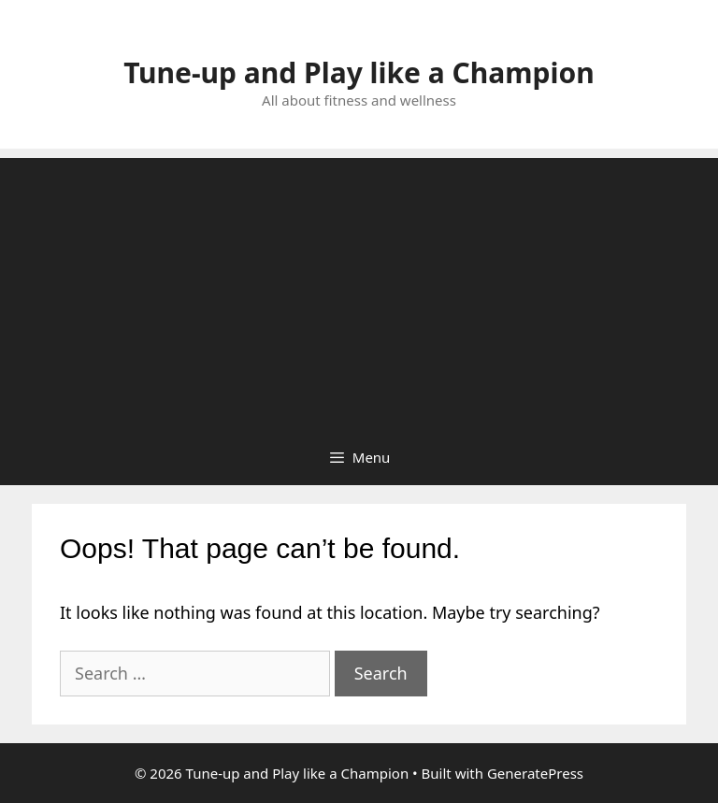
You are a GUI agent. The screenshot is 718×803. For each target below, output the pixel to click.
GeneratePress (535, 773)
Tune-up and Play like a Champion (358, 72)
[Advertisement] (359, 289)
